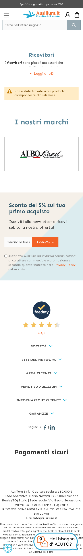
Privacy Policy (64, 265)
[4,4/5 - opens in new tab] (41, 318)
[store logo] (41, 14)
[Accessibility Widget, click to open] (7, 548)
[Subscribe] (45, 242)
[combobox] (41, 25)
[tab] (41, 346)
